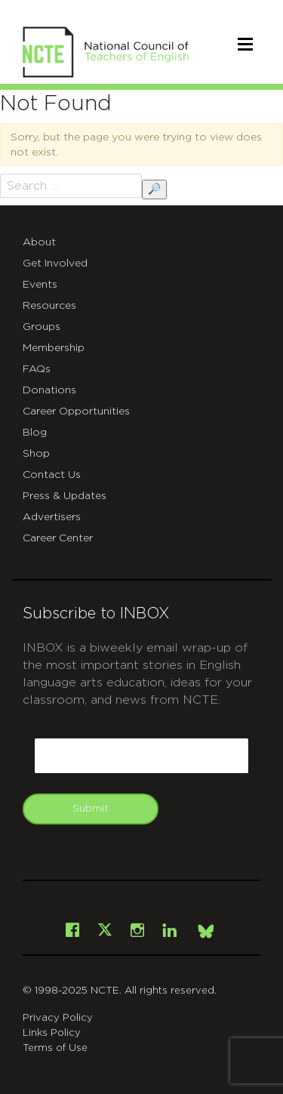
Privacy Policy (58, 1018)
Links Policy (52, 1033)
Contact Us (52, 475)
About (39, 242)
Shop (36, 453)
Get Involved (55, 263)
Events (40, 284)
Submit (90, 808)
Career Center (58, 538)
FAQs (37, 369)
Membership (54, 348)
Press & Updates (64, 496)
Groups (41, 327)
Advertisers (52, 517)
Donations (49, 390)
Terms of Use (55, 1048)
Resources (49, 305)
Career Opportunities (76, 411)
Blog (35, 432)
